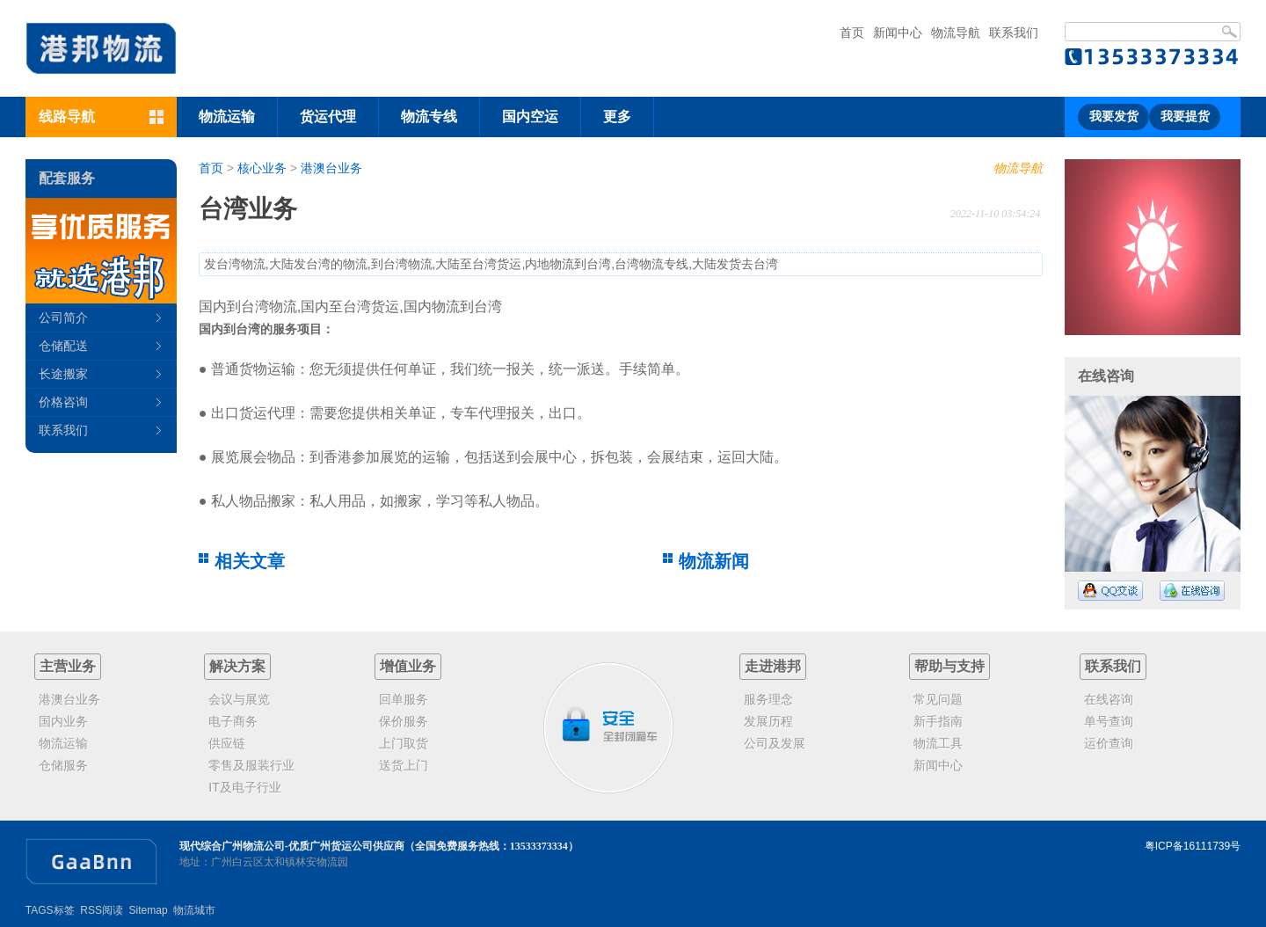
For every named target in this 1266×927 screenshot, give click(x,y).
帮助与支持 (949, 666)
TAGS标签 (50, 910)
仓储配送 (63, 346)
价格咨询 (63, 402)
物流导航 (955, 33)
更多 (617, 116)
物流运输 (227, 116)
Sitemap (148, 910)
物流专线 (429, 116)
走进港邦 (773, 666)
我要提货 (1185, 116)
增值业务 (408, 666)
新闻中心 (897, 33)
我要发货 (1114, 116)
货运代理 (328, 116)
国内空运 (530, 116)
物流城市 (194, 910)
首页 (852, 33)
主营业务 (68, 666)
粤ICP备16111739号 (1193, 846)
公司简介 (63, 317)
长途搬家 (63, 374)
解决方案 (237, 666)
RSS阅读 (101, 910)
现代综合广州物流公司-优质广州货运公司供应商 (291, 846)
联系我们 (1013, 33)
